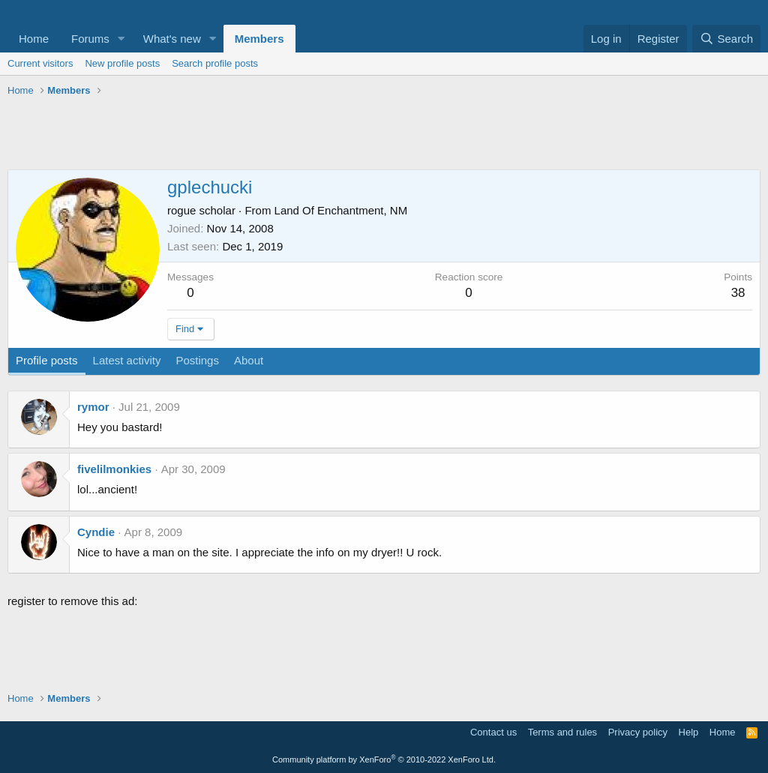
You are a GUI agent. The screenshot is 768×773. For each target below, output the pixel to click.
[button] (121, 38)
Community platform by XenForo (384, 759)
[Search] (726, 38)
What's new (172, 38)
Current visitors (40, 63)
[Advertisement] (384, 135)
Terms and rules (562, 732)
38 (738, 293)
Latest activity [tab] (127, 360)
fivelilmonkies (114, 469)
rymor (93, 406)
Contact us (493, 732)
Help (689, 732)
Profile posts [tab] (47, 360)
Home (34, 38)
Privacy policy (638, 732)
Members (259, 38)
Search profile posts (215, 63)
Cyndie (96, 532)
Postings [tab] (197, 360)
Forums (90, 38)
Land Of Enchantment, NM (341, 210)
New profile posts (122, 63)
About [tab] (248, 360)
